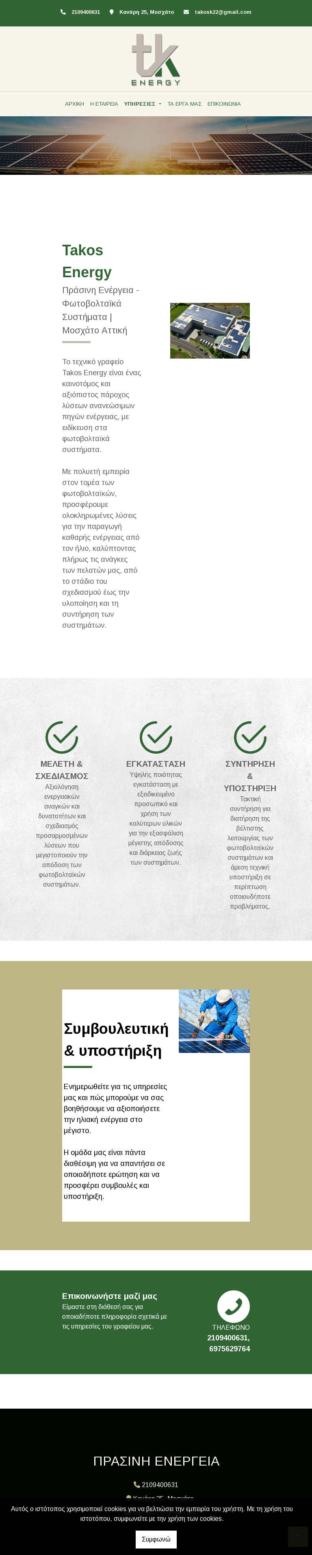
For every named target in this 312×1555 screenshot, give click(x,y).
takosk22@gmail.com (223, 12)
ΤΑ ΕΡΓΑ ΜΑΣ (184, 104)
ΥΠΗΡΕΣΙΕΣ (140, 104)
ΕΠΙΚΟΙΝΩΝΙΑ (224, 104)
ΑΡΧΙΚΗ (74, 104)
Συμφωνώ (156, 1539)
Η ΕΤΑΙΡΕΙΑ (104, 104)
